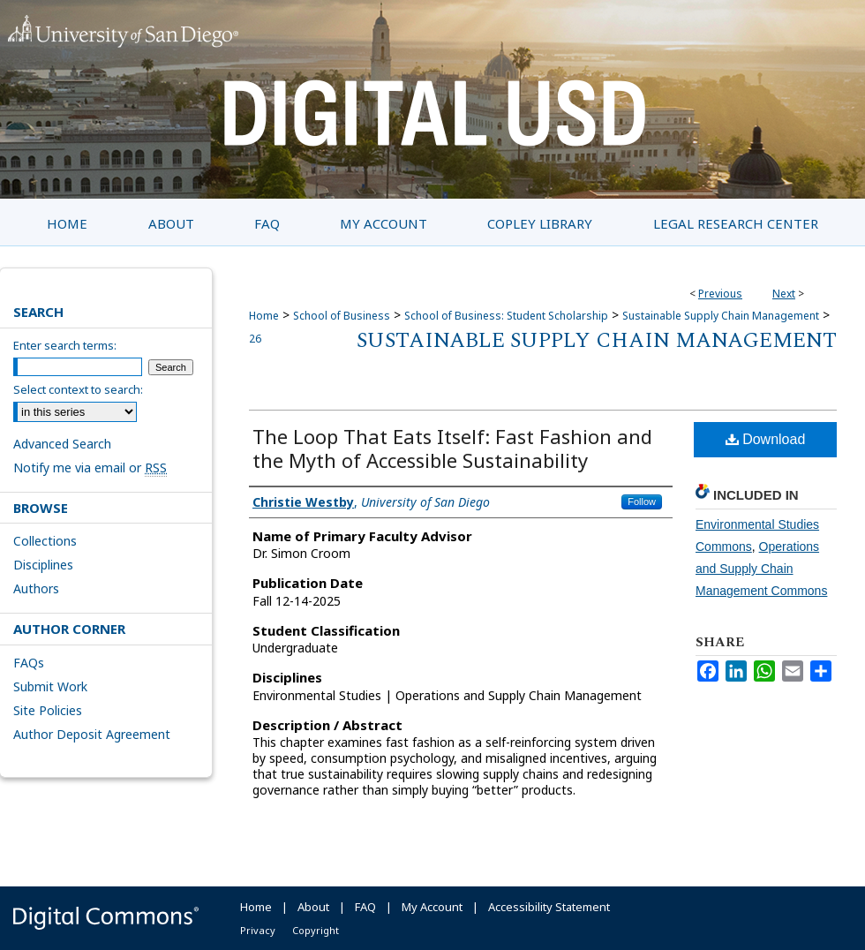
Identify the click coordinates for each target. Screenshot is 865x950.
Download (766, 439)
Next (783, 293)
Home (264, 315)
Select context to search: (78, 389)
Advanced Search (62, 443)
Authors (36, 588)
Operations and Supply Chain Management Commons (761, 568)
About (313, 907)
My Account (432, 907)
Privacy (257, 930)
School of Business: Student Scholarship (506, 315)
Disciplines (43, 564)
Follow (642, 501)
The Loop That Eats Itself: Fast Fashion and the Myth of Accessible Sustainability (452, 448)
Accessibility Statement (549, 907)
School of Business (341, 315)
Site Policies (47, 710)
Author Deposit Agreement (91, 734)
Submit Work (50, 686)
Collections (45, 540)
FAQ (365, 907)
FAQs (28, 662)
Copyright (315, 930)
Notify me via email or (90, 467)
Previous (720, 293)
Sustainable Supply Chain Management (720, 315)
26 (255, 338)
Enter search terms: (65, 345)
